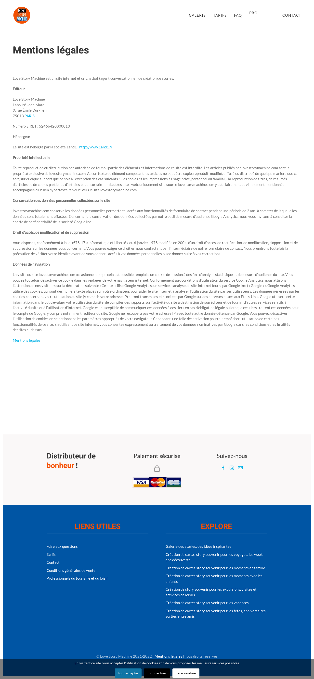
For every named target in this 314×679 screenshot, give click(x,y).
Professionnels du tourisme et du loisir (77, 578)
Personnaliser (185, 673)
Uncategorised (89, 63)
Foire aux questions (62, 546)
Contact (291, 15)
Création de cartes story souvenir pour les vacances (207, 603)
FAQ (238, 15)
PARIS (30, 116)
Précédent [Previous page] (24, 380)
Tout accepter (128, 673)
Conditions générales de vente (71, 570)
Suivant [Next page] (292, 380)
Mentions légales (26, 340)
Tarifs (220, 15)
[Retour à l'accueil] (22, 15)
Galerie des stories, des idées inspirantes (198, 546)
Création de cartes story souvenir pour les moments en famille (215, 568)
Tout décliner (157, 673)
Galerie (197, 15)
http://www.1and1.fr (95, 147)
